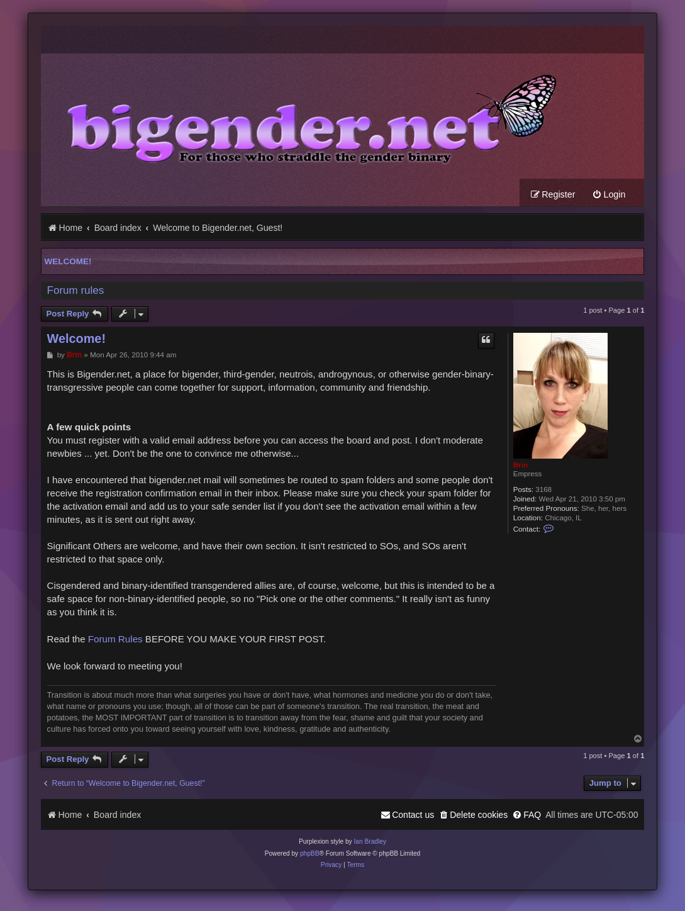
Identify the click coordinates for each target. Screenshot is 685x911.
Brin (520, 465)
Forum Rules (115, 639)
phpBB (310, 854)
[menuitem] (608, 195)
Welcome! (68, 262)
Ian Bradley (370, 842)
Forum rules (75, 291)
